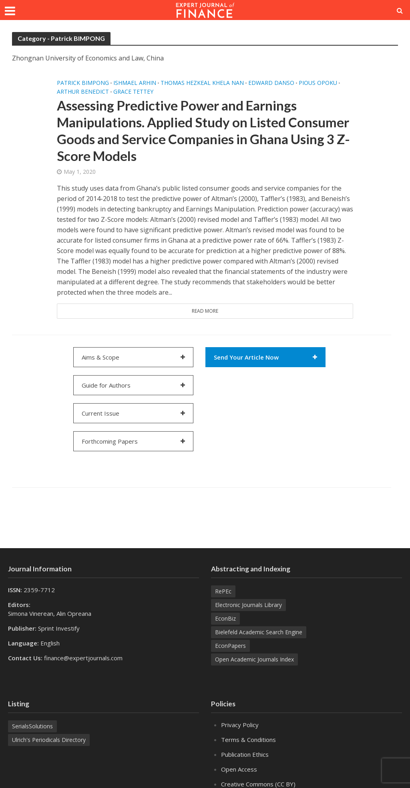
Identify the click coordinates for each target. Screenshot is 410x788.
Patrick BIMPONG (83, 82)
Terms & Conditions (248, 740)
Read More (205, 311)
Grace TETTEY (133, 91)
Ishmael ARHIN (134, 82)
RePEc (223, 591)
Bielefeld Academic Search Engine (258, 632)
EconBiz (225, 618)
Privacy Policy (240, 725)
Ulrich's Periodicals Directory (49, 740)
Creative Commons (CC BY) (258, 784)
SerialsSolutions (32, 726)
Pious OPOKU (318, 82)
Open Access (239, 769)
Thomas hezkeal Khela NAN (202, 82)
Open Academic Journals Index (254, 659)
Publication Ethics (245, 754)
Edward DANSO (271, 82)
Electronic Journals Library (248, 605)
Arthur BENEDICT (83, 91)
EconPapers (230, 645)
